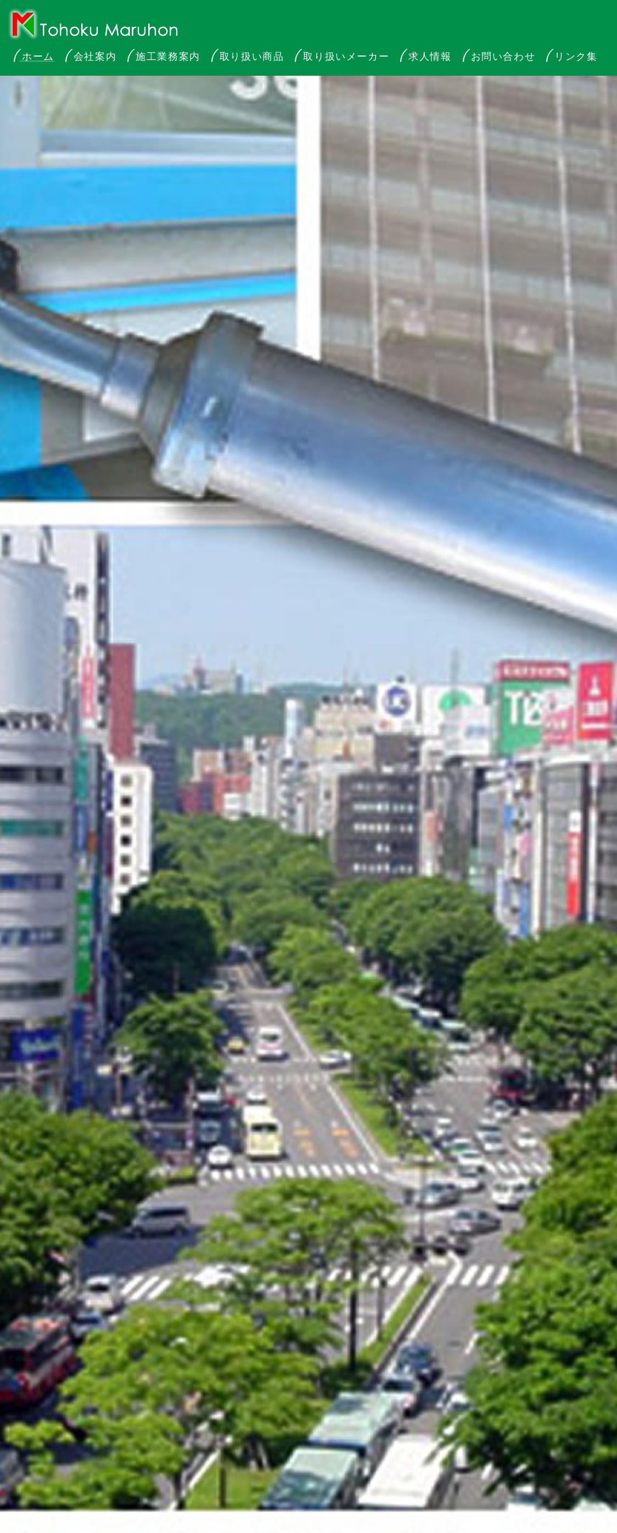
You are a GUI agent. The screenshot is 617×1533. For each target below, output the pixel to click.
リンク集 (575, 56)
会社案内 (95, 56)
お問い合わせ (503, 56)
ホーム (38, 56)
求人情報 (429, 56)
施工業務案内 (168, 56)
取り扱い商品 (252, 56)
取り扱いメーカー (346, 56)
